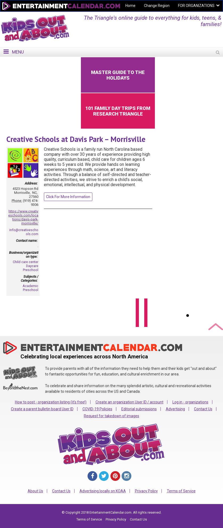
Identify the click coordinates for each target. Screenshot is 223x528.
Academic (30, 286)
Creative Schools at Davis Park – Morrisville (75, 139)
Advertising (175, 409)
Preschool (30, 270)
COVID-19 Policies (97, 409)
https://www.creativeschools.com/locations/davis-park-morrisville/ (23, 217)
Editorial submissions (139, 409)
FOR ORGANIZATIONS (196, 5)
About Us (35, 491)
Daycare (32, 266)
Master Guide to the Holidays (118, 75)
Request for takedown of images (111, 416)
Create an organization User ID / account (129, 402)
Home (130, 5)
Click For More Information (68, 197)
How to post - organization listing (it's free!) (50, 402)
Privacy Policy (146, 491)
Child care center (25, 262)
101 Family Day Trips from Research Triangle (117, 111)
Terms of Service (181, 491)
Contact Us (203, 409)
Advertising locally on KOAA (103, 491)
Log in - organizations (190, 402)
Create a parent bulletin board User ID (42, 409)
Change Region (157, 5)
